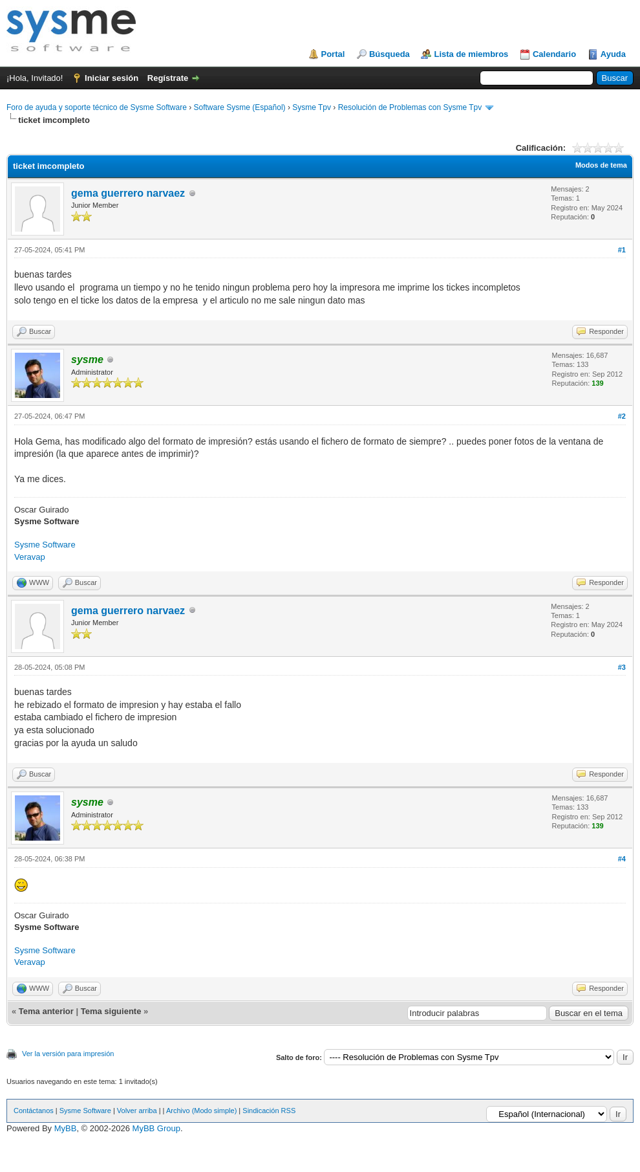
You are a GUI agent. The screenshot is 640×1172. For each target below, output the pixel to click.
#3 (622, 667)
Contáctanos (34, 1110)
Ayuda (613, 54)
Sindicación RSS (268, 1110)
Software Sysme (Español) (239, 107)
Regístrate (168, 78)
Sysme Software (45, 544)
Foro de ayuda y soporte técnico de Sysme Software (96, 107)
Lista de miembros (471, 54)
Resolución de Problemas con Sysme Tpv (410, 107)
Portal (333, 54)
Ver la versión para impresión (68, 1053)
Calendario (554, 54)
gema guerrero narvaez (128, 193)
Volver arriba (137, 1110)
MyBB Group (156, 1128)
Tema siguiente (111, 1011)
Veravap (29, 557)
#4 (622, 859)
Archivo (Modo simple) (201, 1110)
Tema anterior (46, 1011)
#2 (622, 416)
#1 (622, 250)
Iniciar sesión (111, 78)
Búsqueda (389, 54)
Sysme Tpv (311, 107)
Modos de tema (601, 165)
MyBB (65, 1128)
